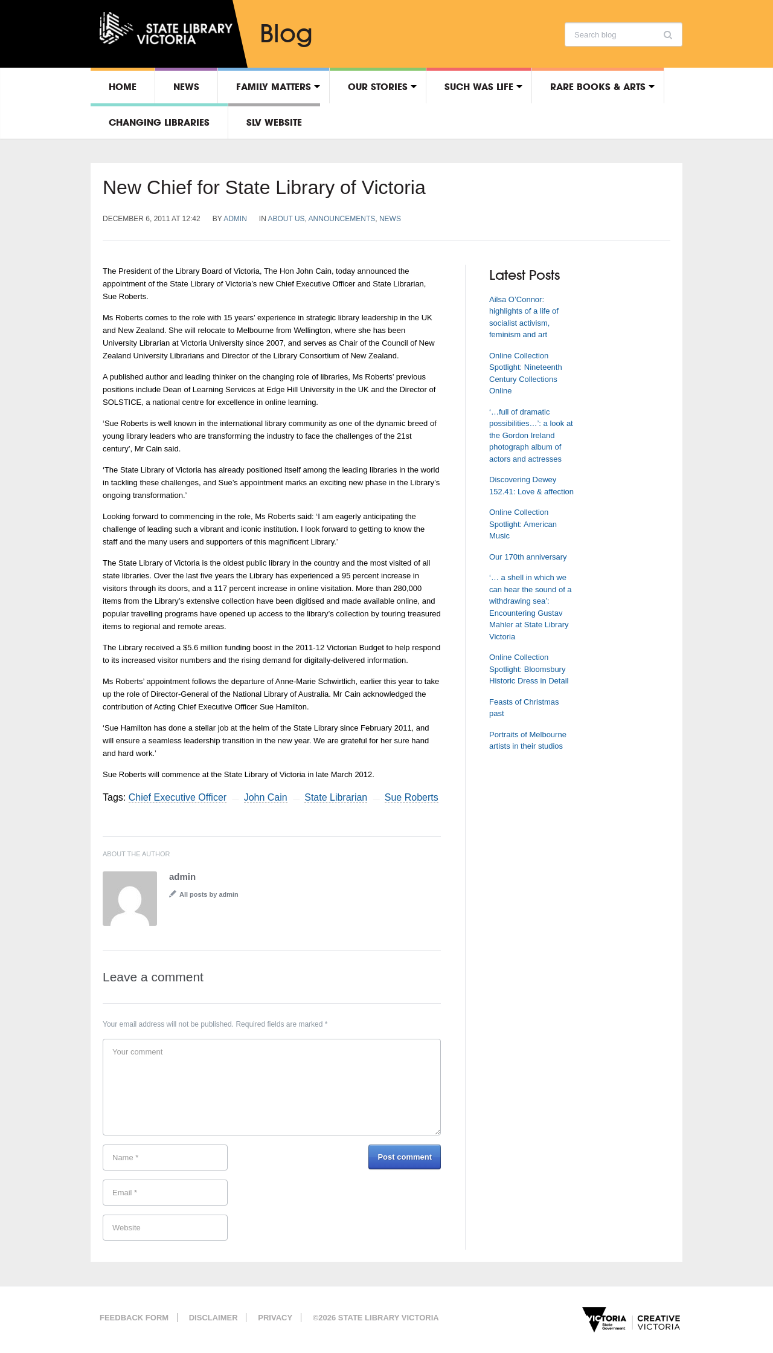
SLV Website (274, 122)
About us (286, 219)
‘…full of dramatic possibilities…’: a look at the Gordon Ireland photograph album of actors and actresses (531, 435)
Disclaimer (213, 1317)
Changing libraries (159, 122)
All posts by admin (209, 894)
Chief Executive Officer (177, 797)
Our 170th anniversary (528, 556)
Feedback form (134, 1317)
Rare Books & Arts (598, 86)
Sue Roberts (411, 797)
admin (235, 219)
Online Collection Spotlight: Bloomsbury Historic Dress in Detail (528, 669)
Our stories (378, 86)
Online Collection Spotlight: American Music (523, 524)
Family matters (273, 86)
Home (122, 86)
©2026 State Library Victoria (376, 1317)
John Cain (265, 797)
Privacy (275, 1317)
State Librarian (335, 797)
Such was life (478, 86)
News (186, 86)
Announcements (342, 219)
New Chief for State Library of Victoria (264, 187)
